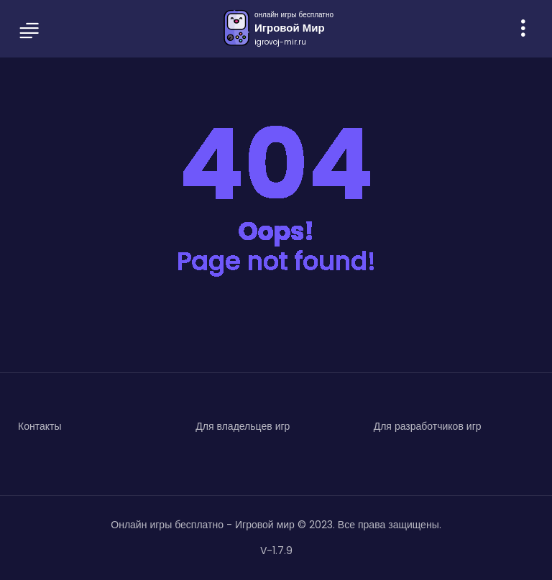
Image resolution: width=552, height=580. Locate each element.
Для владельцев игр (243, 426)
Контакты (39, 426)
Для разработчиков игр (428, 426)
